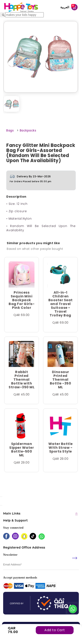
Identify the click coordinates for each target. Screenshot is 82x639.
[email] (41, 564)
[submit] (74, 558)
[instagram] (15, 536)
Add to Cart (54, 630)
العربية (64, 7)
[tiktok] (33, 536)
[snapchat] (24, 536)
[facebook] (6, 536)
